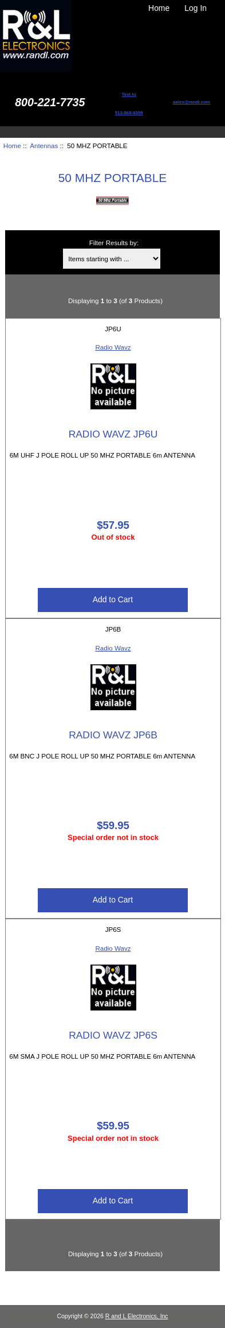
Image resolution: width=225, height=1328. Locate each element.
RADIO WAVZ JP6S (113, 1035)
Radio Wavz (113, 347)
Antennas (44, 145)
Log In (195, 8)
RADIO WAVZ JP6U (113, 434)
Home (158, 8)
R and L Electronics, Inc (136, 1316)
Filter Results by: (114, 242)
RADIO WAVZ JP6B (113, 735)
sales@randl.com (191, 101)
